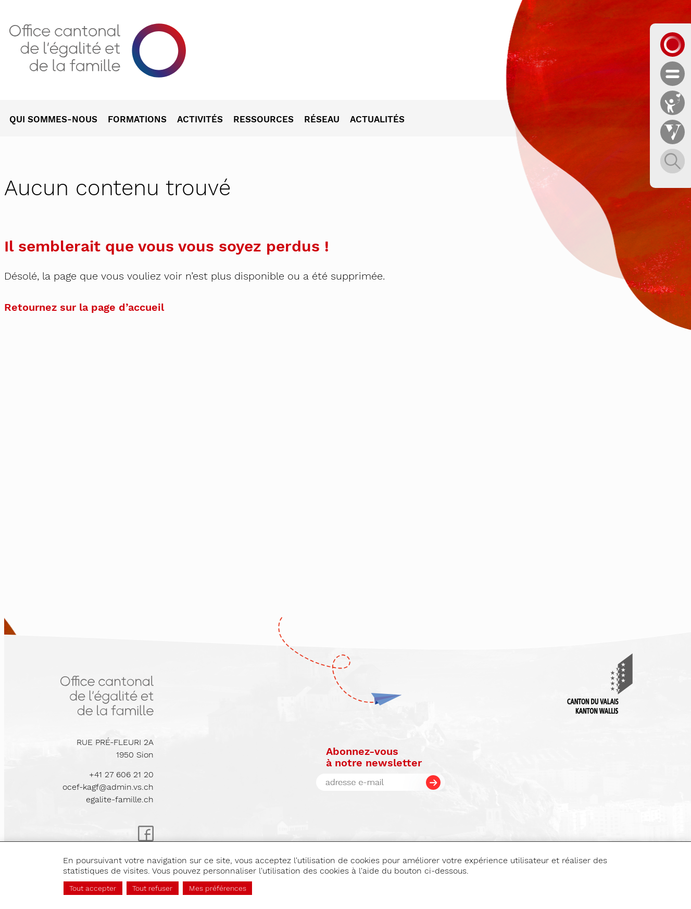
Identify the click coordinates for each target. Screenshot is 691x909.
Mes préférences (217, 888)
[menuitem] (58, 120)
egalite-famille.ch (120, 799)
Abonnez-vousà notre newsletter (374, 757)
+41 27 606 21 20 (121, 774)
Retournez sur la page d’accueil (84, 307)
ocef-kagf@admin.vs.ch (108, 787)
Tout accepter (92, 888)
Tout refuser (152, 888)
